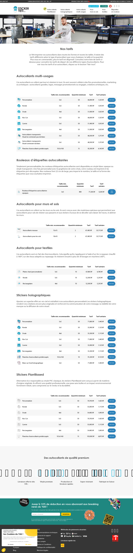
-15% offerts (104, 6)
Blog (14, 550)
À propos (16, 547)
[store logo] (21, 9)
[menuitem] (51, 11)
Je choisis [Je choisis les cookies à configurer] (10, 544)
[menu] (75, 11)
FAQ (38, 530)
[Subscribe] (66, 514)
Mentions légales (42, 550)
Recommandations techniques (47, 532)
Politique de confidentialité (46, 547)
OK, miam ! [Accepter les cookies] (28, 544)
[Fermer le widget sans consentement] (10, 530)
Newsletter (40, 538)
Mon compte (41, 541)
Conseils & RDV (93, 6)
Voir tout (111, 100)
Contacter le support (44, 536)
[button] (4, 550)
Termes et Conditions (44, 544)
